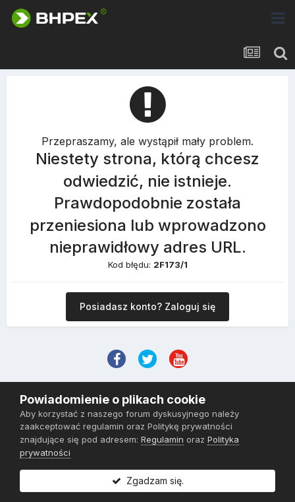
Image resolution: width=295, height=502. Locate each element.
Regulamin (162, 439)
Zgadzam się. (148, 480)
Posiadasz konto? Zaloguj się (147, 306)
